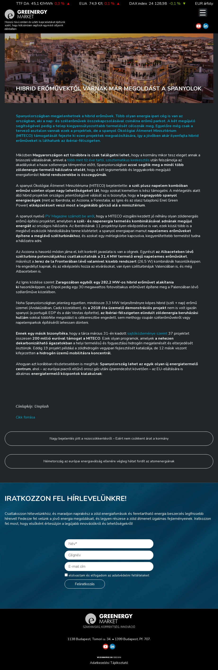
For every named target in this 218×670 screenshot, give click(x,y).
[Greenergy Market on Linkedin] (206, 26)
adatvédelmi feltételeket (130, 575)
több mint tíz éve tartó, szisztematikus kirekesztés (108, 160)
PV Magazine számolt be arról (69, 216)
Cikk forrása (25, 417)
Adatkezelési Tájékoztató (109, 663)
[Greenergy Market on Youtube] (198, 26)
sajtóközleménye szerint (147, 333)
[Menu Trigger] (203, 12)
